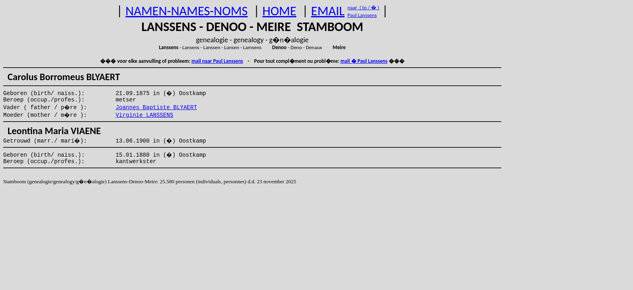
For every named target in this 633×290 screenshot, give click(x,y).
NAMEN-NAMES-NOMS (187, 11)
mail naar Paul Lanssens (217, 61)
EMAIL (328, 11)
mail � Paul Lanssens (363, 61)
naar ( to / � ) (363, 7)
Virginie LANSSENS (144, 115)
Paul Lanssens (362, 15)
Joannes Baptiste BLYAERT (156, 107)
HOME (279, 11)
